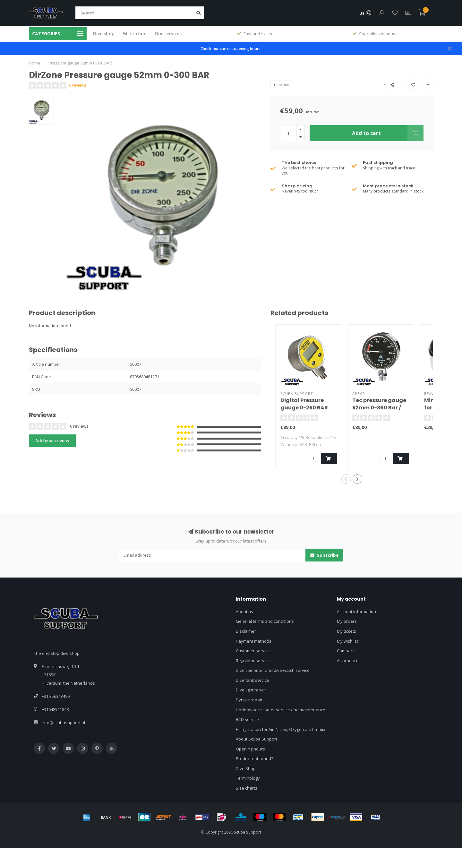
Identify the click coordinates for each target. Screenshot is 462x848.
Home (34, 63)
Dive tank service (252, 680)
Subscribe (324, 555)
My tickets (346, 631)
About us (244, 611)
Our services (168, 33)
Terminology (248, 778)
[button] (346, 479)
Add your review (52, 440)
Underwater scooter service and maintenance (280, 710)
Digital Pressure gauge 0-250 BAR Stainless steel (304, 408)
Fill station (135, 33)
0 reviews (77, 85)
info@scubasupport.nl (63, 722)
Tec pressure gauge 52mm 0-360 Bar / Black (379, 408)
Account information (356, 611)
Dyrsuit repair (249, 700)
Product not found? (254, 758)
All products (348, 661)
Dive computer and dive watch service (273, 670)
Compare (346, 651)
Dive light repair (251, 690)
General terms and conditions (265, 621)
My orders (347, 621)
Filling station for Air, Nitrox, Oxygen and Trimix (280, 729)
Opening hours (250, 749)
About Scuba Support (256, 739)
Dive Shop (246, 768)
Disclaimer (246, 631)
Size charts (246, 788)
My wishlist (347, 641)
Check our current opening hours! (231, 48)
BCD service (247, 719)
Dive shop (104, 33)
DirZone (282, 84)
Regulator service (253, 661)
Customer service (253, 651)
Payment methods (253, 641)
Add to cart (388, 133)
